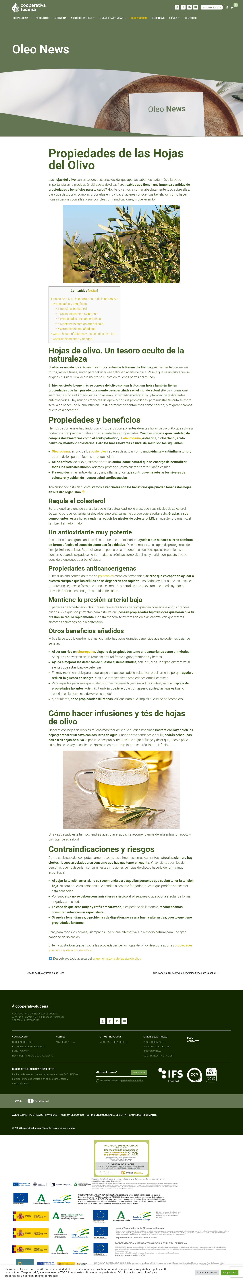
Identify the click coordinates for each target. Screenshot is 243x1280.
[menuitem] (21, 18)
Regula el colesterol (71, 308)
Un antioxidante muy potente (76, 314)
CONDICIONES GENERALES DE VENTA (106, 1115)
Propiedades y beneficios (69, 304)
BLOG (190, 1037)
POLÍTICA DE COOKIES (72, 1115)
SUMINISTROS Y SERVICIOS (158, 1055)
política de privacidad (132, 1080)
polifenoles (98, 451)
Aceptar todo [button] (229, 1272)
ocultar (93, 290)
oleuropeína (132, 438)
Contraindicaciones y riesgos (71, 339)
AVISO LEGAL (19, 1115)
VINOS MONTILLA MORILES (114, 1042)
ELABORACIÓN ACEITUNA (156, 1046)
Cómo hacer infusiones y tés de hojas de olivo (83, 334)
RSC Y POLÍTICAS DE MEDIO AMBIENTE (32, 1055)
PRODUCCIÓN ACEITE (154, 1042)
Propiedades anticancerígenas (78, 319)
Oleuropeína (61, 451)
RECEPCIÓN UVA (152, 1051)
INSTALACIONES (20, 1051)
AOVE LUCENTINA (65, 1042)
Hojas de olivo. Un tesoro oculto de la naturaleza (84, 299)
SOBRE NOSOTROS (22, 1042)
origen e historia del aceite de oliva (116, 958)
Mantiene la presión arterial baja (79, 324)
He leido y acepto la (119, 1080)
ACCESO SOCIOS (212, 7)
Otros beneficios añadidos (75, 329)
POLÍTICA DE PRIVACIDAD (43, 1115)
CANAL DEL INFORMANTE (143, 1115)
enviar (139, 1072)
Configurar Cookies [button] (207, 1272)
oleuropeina (86, 652)
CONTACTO (193, 1041)
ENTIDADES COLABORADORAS (28, 1046)
